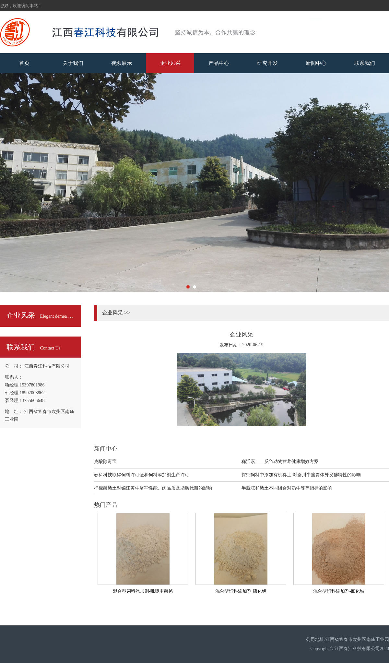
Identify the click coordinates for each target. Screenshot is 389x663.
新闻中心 (316, 63)
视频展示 (121, 63)
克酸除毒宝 (105, 461)
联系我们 (364, 63)
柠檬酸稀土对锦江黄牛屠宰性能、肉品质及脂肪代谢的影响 (153, 488)
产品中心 (218, 63)
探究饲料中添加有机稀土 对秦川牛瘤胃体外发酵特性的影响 (301, 474)
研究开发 (267, 63)
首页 (24, 63)
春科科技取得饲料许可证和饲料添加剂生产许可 (141, 474)
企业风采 (170, 63)
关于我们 (73, 63)
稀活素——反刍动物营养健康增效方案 (280, 461)
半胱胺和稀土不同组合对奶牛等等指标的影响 (287, 488)
